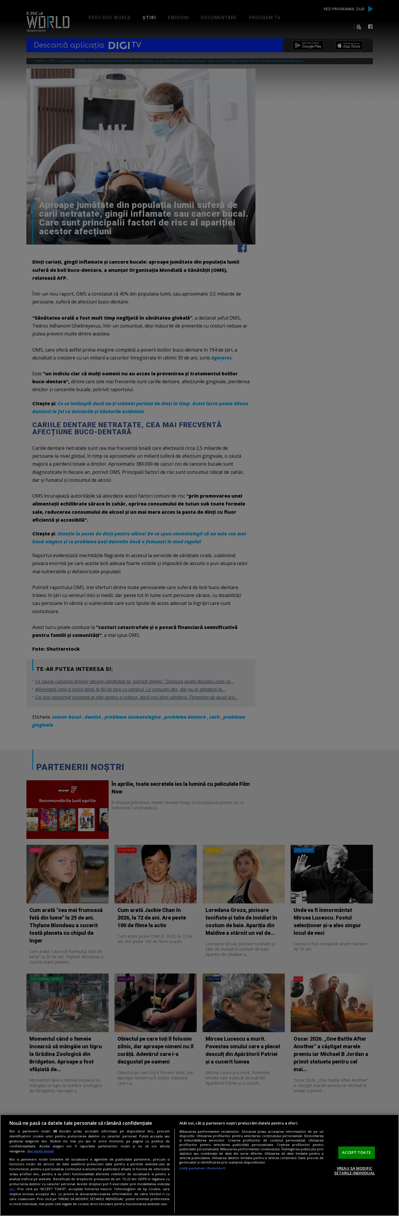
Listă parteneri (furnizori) (202, 1168)
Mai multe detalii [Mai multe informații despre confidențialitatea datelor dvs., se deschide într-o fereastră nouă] (40, 1151)
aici (12, 1188)
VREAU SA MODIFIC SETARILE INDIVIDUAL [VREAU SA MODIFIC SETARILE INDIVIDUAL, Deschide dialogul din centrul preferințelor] (354, 1171)
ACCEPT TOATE (356, 1152)
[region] (199, 1165)
